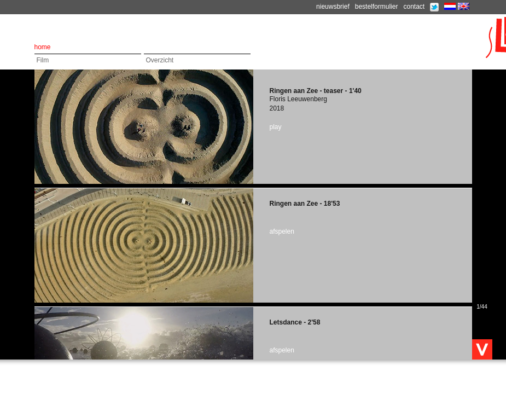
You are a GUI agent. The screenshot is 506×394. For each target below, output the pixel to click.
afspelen (282, 231)
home (42, 47)
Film (43, 60)
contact (413, 6)
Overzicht (160, 60)
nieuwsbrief (333, 6)
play (276, 127)
